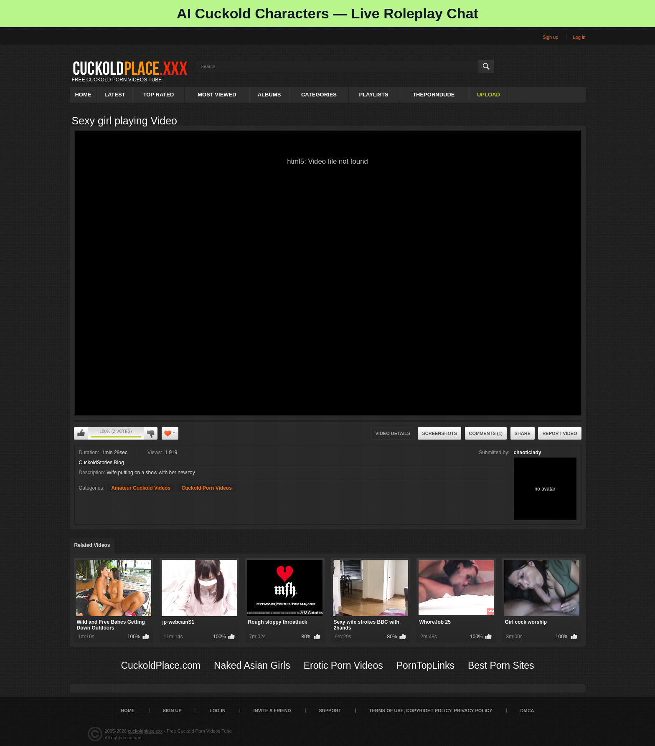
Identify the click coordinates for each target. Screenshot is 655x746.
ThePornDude (433, 94)
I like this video (81, 433)
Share (523, 433)
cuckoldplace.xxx (145, 730)
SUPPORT (330, 710)
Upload (488, 94)
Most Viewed (217, 94)
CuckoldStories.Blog (101, 462)
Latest (114, 94)
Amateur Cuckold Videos (140, 488)
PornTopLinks (425, 665)
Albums (269, 94)
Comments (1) (486, 433)
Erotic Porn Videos (343, 665)
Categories (319, 94)
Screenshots (439, 433)
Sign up (550, 37)
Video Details (393, 433)
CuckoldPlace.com (160, 665)
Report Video (559, 433)
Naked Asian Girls (252, 665)
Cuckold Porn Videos (206, 488)
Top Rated (158, 94)
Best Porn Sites (501, 665)
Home (83, 94)
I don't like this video (150, 433)
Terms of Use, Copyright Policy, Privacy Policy (431, 710)
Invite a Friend (272, 710)
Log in (579, 37)
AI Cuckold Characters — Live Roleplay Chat (327, 13)
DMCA (527, 710)
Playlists (373, 94)
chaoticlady (527, 452)
